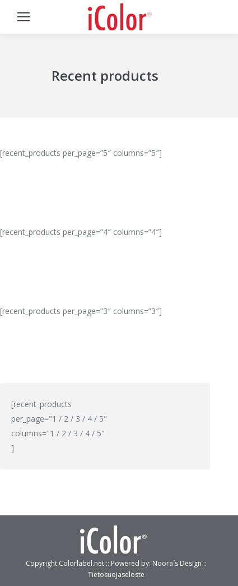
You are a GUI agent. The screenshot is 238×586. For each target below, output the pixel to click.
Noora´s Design (177, 563)
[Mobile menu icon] (23, 17)
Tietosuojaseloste (116, 574)
